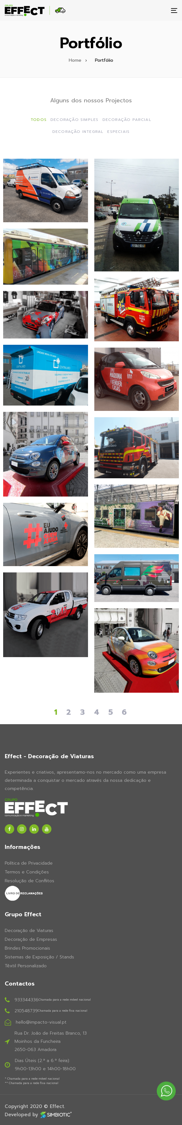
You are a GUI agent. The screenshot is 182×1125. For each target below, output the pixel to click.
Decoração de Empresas (31, 939)
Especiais (118, 131)
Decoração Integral (78, 131)
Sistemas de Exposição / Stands (39, 957)
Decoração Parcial (127, 119)
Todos (39, 119)
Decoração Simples (74, 119)
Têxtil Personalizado (26, 966)
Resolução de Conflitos (29, 881)
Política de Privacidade (29, 863)
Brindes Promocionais (27, 948)
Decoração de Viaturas (29, 930)
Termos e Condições (27, 872)
